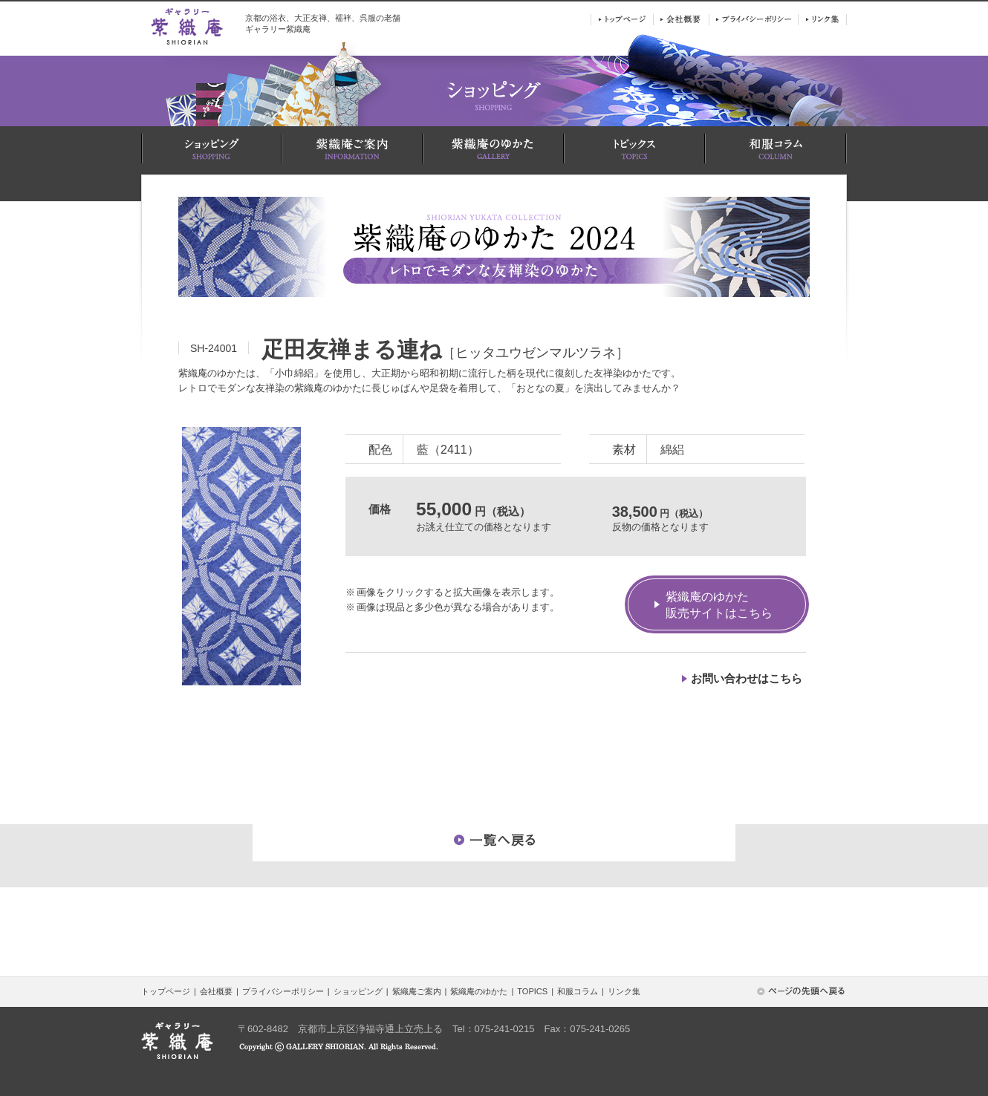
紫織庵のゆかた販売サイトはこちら (719, 604)
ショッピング (358, 991)
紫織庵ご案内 (416, 991)
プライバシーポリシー (283, 991)
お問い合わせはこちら (746, 678)
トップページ (165, 991)
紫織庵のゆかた (478, 991)
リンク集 (624, 991)
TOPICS (532, 991)
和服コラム (577, 991)
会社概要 (216, 991)
